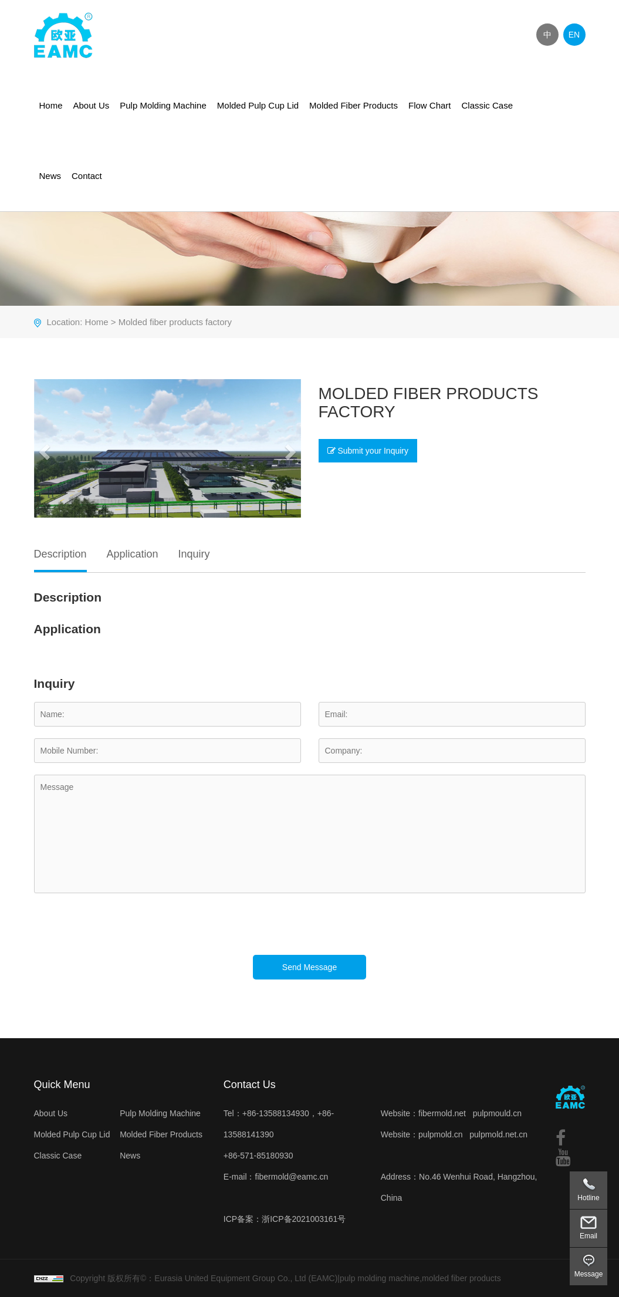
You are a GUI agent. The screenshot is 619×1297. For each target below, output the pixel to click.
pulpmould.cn (497, 1113)
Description (60, 554)
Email (588, 1236)
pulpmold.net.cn (498, 1134)
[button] (43, 448)
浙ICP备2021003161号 (304, 1219)
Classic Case (487, 105)
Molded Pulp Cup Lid (258, 105)
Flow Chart (429, 105)
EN (574, 34)
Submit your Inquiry (368, 450)
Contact (87, 176)
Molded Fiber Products (353, 105)
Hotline (588, 1198)
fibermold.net (442, 1113)
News (50, 176)
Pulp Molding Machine (163, 105)
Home (51, 105)
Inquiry (193, 554)
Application (132, 554)
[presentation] (123, 932)
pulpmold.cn (440, 1134)
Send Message (309, 967)
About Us (91, 105)
